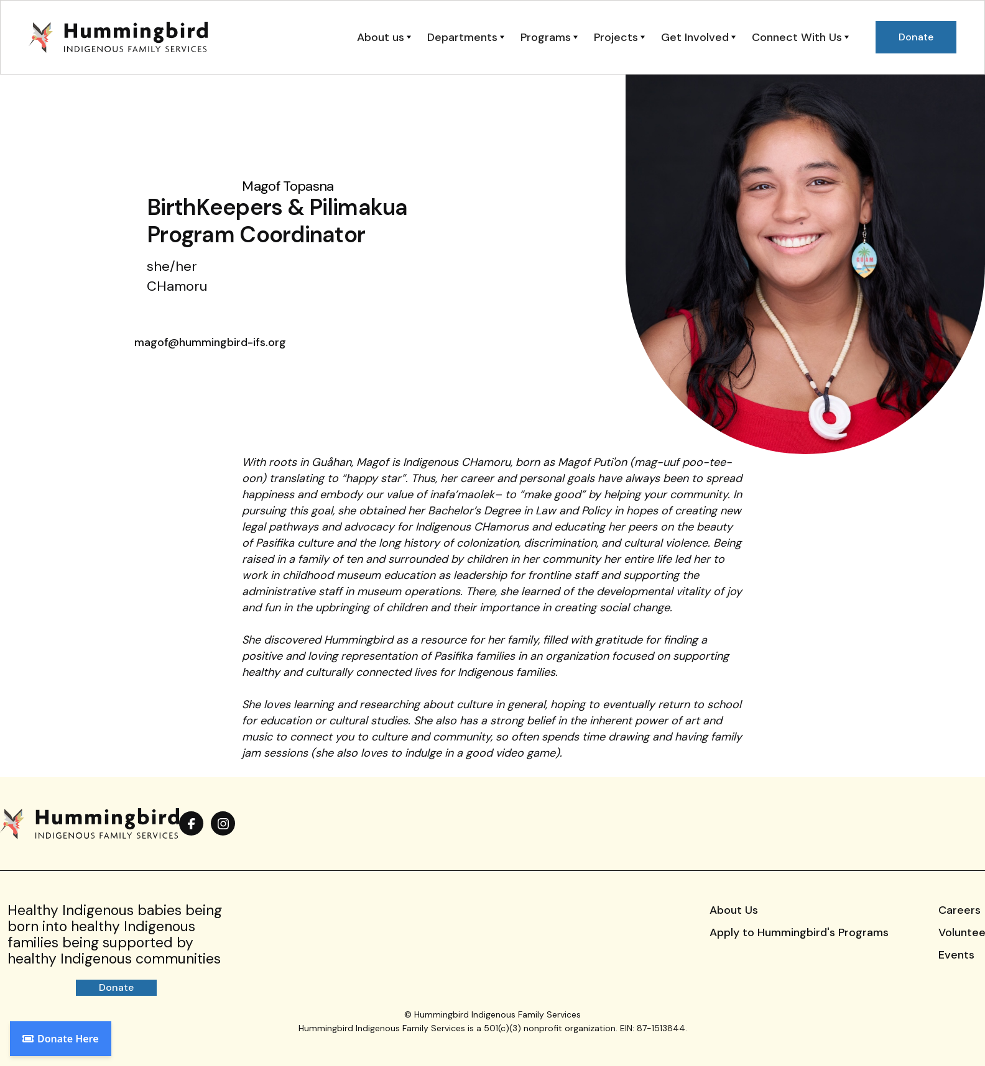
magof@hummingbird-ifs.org (210, 342)
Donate (116, 987)
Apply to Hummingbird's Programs (799, 932)
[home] (118, 37)
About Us (734, 910)
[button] (384, 37)
